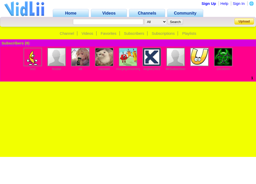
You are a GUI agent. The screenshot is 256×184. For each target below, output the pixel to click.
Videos (87, 33)
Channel (67, 33)
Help (224, 3)
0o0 (33, 69)
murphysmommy (128, 69)
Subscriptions (163, 33)
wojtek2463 (151, 69)
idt (80, 69)
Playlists (189, 33)
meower (104, 69)
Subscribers (134, 33)
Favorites (108, 33)
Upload (244, 21)
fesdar (56, 69)
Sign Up (208, 3)
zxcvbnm (223, 69)
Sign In (239, 3)
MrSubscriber (175, 69)
